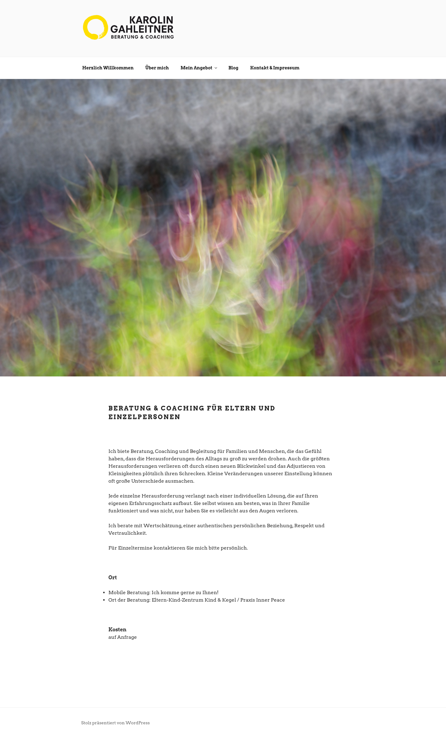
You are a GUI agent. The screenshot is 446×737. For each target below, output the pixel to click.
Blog (233, 67)
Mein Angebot (199, 67)
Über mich (157, 67)
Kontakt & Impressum (275, 67)
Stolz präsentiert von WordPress (115, 722)
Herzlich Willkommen (108, 67)
